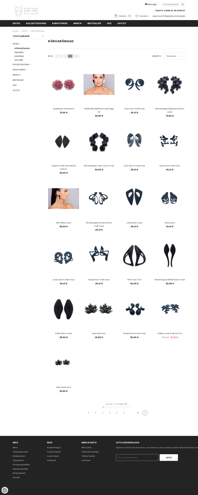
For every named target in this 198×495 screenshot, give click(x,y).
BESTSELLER (18, 80)
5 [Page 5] (116, 412)
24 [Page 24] (138, 412)
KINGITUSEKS (19, 69)
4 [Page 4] (109, 412)
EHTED (24, 31)
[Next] (145, 412)
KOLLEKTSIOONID (21, 64)
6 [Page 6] (123, 412)
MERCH (16, 74)
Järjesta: (156, 56)
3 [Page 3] (102, 412)
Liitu (169, 457)
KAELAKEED (19, 52)
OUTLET (16, 90)
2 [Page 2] (95, 412)
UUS (15, 85)
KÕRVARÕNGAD (38, 31)
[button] (57, 56)
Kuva (50, 56)
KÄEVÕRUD (19, 56)
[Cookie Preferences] (4, 490)
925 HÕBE (18, 60)
